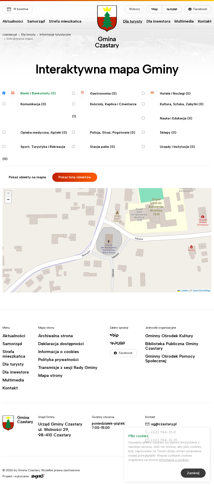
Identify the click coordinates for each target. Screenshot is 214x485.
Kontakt (204, 21)
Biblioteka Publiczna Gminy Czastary (171, 346)
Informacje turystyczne (55, 34)
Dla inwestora (158, 21)
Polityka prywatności (58, 359)
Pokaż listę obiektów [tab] (75, 177)
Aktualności (13, 21)
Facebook (200, 9)
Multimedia (184, 21)
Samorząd (36, 21)
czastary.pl (10, 34)
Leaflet (182, 290)
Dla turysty (132, 21)
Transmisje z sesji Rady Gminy (67, 367)
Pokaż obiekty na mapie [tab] (27, 177)
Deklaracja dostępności (61, 343)
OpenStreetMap (201, 290)
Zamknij (193, 474)
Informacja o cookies (58, 351)
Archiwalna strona (55, 335)
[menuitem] (13, 22)
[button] (8, 194)
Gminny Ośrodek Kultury (169, 335)
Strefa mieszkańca (65, 21)
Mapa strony (50, 375)
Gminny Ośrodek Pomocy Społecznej (170, 358)
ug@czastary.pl (164, 424)
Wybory (134, 9)
